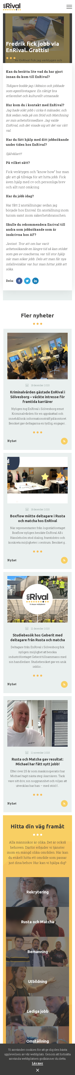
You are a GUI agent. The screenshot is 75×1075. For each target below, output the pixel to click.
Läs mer (37, 1063)
